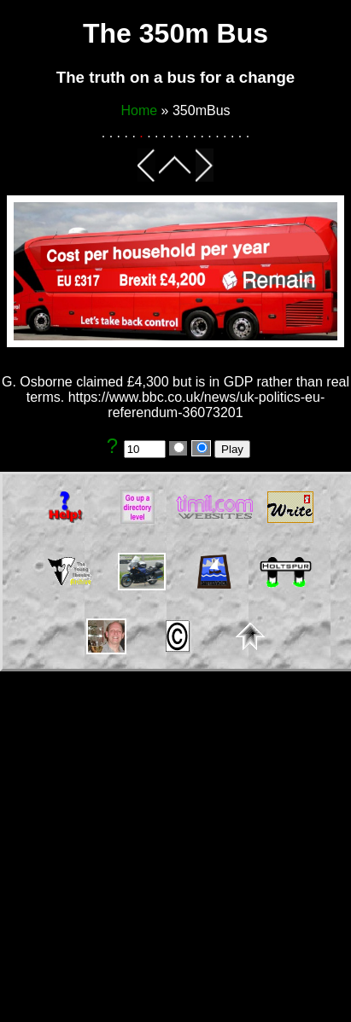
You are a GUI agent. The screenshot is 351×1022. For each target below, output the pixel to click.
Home (138, 110)
